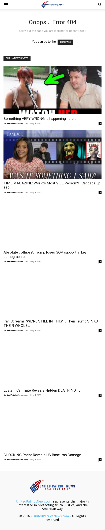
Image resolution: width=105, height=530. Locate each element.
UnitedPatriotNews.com (15, 123)
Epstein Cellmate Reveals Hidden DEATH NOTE (41, 390)
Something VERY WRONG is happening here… (39, 119)
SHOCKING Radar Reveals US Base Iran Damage (42, 455)
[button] (6, 4)
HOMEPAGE (65, 42)
